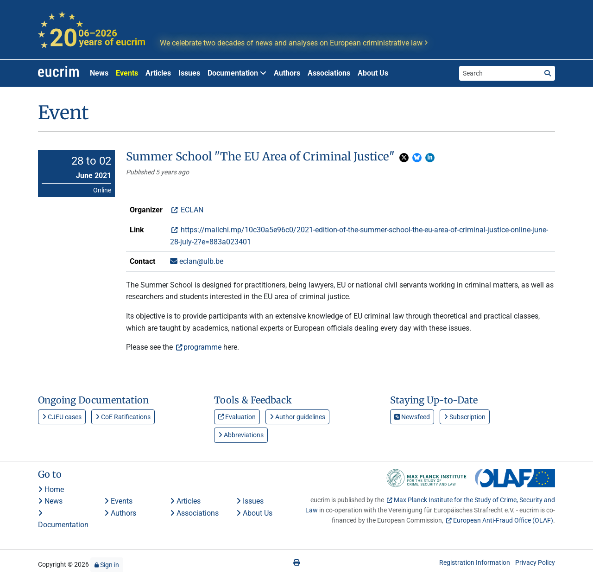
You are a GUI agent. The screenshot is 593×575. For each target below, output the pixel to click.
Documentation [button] (237, 73)
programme (202, 347)
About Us (373, 73)
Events (127, 73)
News (99, 73)
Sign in (107, 565)
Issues (189, 73)
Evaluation (237, 417)
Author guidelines (297, 417)
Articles (158, 73)
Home (51, 489)
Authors (287, 73)
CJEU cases (62, 417)
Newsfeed (412, 417)
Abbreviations (241, 435)
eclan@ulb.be (196, 261)
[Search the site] (500, 73)
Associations (329, 73)
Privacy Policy (535, 562)
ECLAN (191, 209)
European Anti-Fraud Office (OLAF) (503, 520)
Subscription (465, 417)
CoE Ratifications (123, 417)
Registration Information (474, 562)
